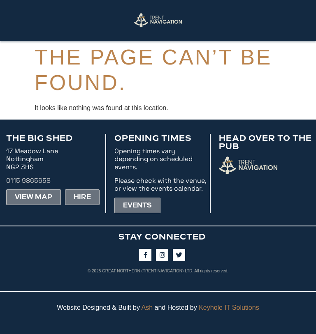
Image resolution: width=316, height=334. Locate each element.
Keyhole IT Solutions (229, 307)
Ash (147, 307)
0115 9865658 (28, 180)
